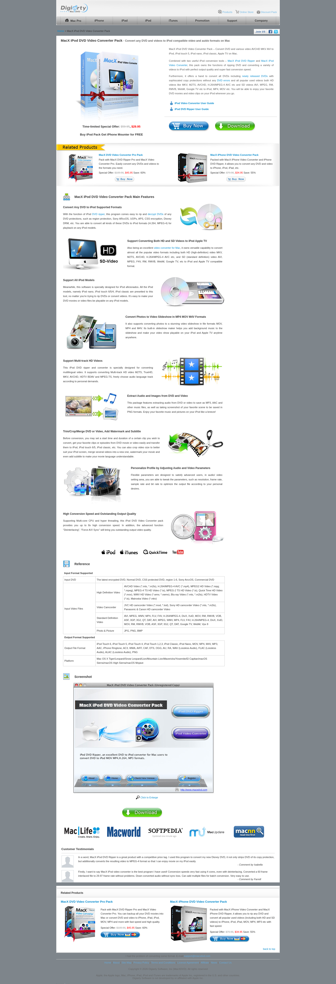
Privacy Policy (141, 962)
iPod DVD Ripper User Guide (192, 109)
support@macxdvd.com (197, 956)
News (214, 962)
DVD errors (223, 80)
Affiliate (205, 962)
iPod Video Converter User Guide (194, 103)
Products (227, 12)
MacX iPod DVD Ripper (241, 60)
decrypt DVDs (155, 214)
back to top (269, 949)
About (116, 962)
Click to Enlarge (149, 797)
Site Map (126, 962)
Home (60, 31)
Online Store (247, 12)
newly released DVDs (255, 76)
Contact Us (225, 962)
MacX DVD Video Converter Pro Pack (121, 155)
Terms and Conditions (163, 962)
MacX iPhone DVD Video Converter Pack (234, 155)
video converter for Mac (167, 247)
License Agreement (188, 962)
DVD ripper (98, 214)
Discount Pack (269, 12)
